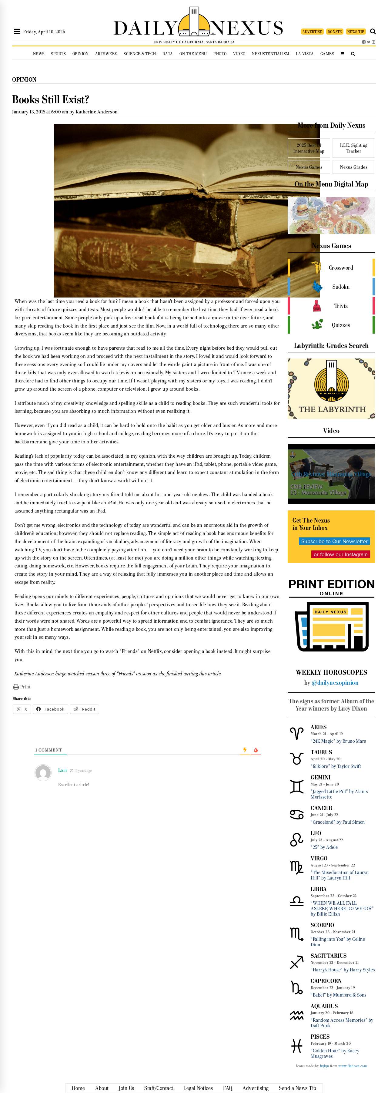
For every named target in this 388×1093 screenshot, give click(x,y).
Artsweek (106, 54)
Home (78, 1088)
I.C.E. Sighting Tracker (354, 148)
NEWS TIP (355, 31)
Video (239, 54)
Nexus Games (309, 167)
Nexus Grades (353, 167)
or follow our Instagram (341, 554)
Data (167, 54)
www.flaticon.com (352, 1066)
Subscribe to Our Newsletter (334, 541)
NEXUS (247, 26)
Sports (58, 54)
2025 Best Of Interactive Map (309, 148)
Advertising (255, 1088)
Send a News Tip (297, 1088)
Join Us (126, 1088)
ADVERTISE (312, 31)
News (39, 54)
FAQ (227, 1088)
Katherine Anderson (97, 112)
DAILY (145, 26)
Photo (220, 54)
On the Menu (193, 54)
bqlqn (324, 1066)
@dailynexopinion (335, 682)
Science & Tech (140, 54)
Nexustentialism (270, 54)
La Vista (305, 54)
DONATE (335, 31)
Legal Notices (198, 1088)
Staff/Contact (158, 1088)
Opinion (80, 54)
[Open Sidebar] (17, 31)
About (102, 1088)
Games (327, 54)
